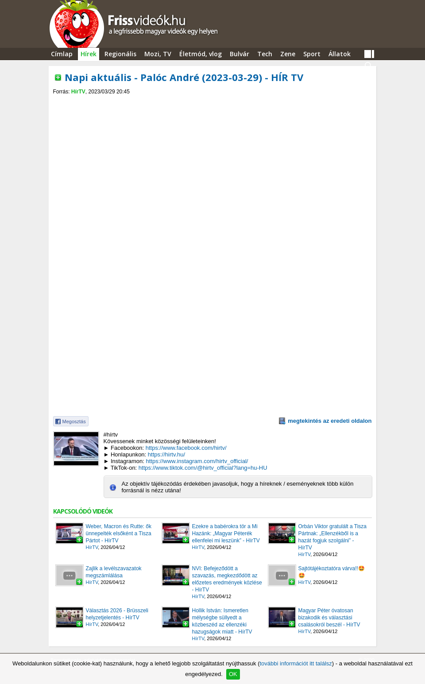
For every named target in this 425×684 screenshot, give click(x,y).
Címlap (62, 54)
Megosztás (74, 421)
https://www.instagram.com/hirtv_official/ (197, 461)
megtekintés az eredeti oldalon (329, 420)
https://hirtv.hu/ (166, 454)
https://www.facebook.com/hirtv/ (186, 447)
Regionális (120, 54)
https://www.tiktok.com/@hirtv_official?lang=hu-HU (203, 467)
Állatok (339, 54)
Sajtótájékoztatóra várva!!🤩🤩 (331, 572)
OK (233, 674)
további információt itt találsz (295, 663)
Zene (287, 54)
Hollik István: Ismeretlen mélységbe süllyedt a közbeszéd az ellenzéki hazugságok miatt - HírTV (222, 621)
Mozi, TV (157, 54)
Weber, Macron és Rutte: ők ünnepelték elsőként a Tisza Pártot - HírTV (119, 533)
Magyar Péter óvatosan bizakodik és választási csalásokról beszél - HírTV (329, 617)
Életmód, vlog (200, 54)
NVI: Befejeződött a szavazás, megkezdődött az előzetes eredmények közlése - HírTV (227, 579)
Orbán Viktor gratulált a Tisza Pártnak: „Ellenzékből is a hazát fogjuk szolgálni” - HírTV (332, 537)
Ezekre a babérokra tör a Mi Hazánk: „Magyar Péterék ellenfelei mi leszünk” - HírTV (226, 533)
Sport (312, 54)
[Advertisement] (212, 102)
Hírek (89, 54)
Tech (264, 54)
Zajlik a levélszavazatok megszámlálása (114, 572)
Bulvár (239, 54)
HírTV (78, 92)
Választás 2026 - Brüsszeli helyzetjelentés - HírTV (117, 614)
